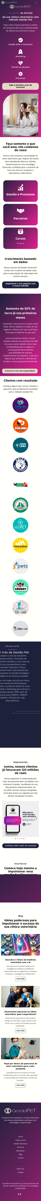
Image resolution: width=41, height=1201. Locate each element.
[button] (4, 818)
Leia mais (20, 979)
